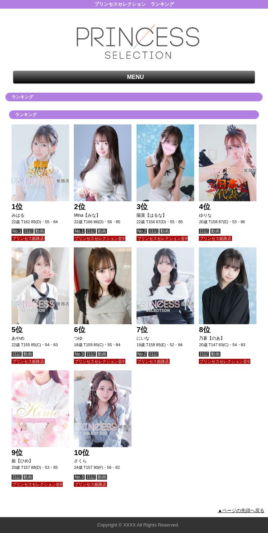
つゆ (78, 338)
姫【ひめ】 (22, 460)
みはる (18, 215)
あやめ (18, 338)
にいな (143, 338)
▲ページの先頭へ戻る (241, 510)
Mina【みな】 (87, 215)
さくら (80, 460)
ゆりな (205, 215)
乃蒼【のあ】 (212, 338)
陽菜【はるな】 (152, 215)
